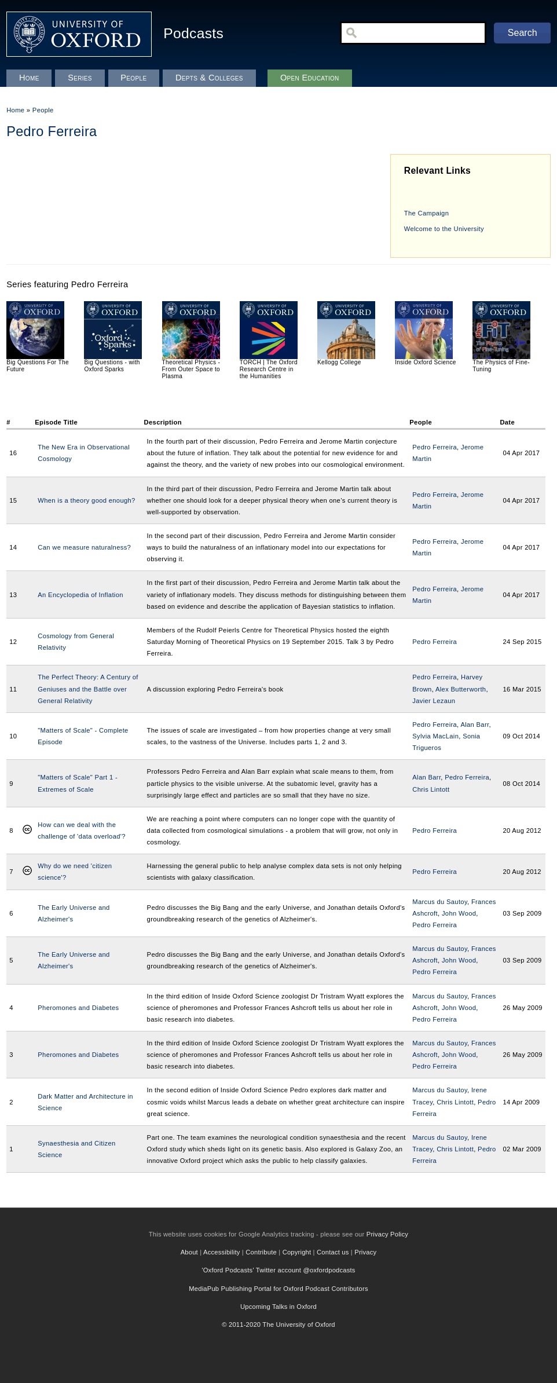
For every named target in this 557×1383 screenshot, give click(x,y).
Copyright (297, 1252)
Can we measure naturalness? (84, 547)
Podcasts (193, 33)
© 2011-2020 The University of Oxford (278, 1324)
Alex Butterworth (460, 689)
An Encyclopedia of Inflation (80, 594)
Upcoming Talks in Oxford (278, 1306)
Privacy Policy (387, 1234)
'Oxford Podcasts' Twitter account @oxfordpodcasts (278, 1270)
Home (15, 110)
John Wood (459, 913)
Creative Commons (27, 830)
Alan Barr (474, 724)
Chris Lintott (430, 789)
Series (80, 77)
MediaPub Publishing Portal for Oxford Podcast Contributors (278, 1288)
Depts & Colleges (209, 77)
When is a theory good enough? (86, 500)
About (189, 1252)
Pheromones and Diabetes (78, 1007)
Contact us (333, 1252)
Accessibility (221, 1252)
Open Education (309, 77)
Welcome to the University (444, 228)
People (43, 110)
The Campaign (426, 213)
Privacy (365, 1252)
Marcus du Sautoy (439, 901)
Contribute (261, 1252)
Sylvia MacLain (435, 736)
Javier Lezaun (433, 700)
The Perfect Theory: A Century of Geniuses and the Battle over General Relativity (88, 689)
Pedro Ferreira (434, 447)
